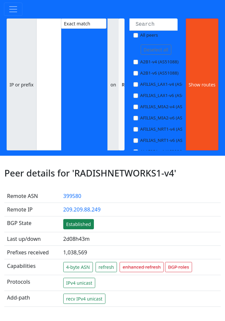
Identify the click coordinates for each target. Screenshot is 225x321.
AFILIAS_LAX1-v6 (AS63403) (167, 95)
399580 (72, 196)
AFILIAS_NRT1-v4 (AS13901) (168, 129)
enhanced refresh (142, 267)
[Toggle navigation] (13, 9)
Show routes (202, 84)
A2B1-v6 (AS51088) (159, 73)
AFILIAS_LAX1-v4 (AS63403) (167, 84)
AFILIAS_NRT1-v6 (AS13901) (168, 140)
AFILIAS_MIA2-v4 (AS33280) (168, 107)
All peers (149, 35)
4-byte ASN (78, 267)
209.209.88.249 (82, 209)
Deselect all (156, 50)
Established (78, 224)
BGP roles (178, 267)
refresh (106, 267)
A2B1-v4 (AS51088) (159, 62)
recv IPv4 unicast (84, 299)
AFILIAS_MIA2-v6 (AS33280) (168, 118)
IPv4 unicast (79, 283)
